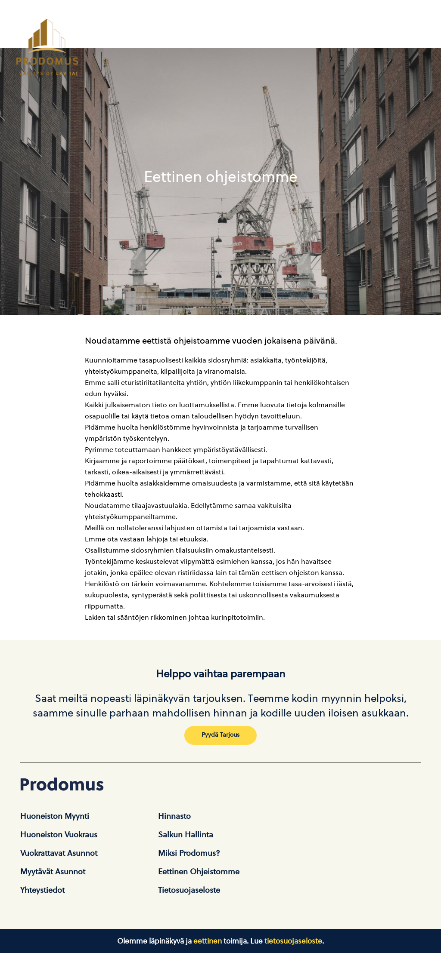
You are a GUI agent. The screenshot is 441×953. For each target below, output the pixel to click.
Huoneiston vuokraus (58, 835)
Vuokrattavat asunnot (58, 853)
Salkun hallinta (185, 835)
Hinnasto (174, 816)
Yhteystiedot (42, 890)
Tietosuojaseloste (189, 890)
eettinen (207, 941)
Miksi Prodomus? (189, 853)
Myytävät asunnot (52, 872)
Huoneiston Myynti (54, 816)
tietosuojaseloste (293, 941)
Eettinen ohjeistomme (198, 872)
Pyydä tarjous (220, 734)
